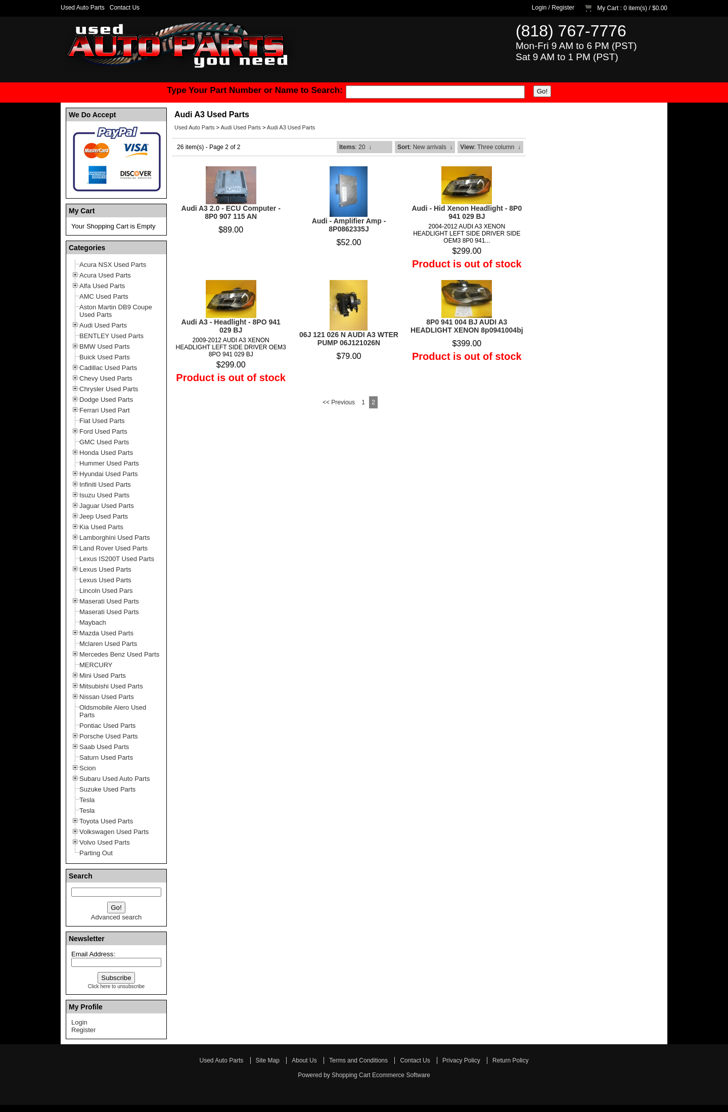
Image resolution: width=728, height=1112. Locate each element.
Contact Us (125, 7)
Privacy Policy (461, 1060)
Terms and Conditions (358, 1060)
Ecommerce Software (401, 1075)
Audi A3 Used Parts (291, 127)
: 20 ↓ (355, 147)
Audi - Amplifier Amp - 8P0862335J (349, 225)
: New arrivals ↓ (424, 147)
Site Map (268, 1060)
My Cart (607, 8)
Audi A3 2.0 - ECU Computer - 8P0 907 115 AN (231, 212)
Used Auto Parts (83, 7)
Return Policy (510, 1060)
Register (563, 7)
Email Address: (93, 954)
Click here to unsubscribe (116, 986)
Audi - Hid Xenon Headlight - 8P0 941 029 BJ (467, 212)
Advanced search (116, 917)
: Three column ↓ (490, 147)
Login (539, 7)
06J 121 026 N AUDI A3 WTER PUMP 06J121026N (348, 339)
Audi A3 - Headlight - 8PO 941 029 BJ (231, 326)
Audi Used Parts (240, 127)
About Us (304, 1060)
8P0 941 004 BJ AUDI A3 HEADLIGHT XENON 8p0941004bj (467, 326)
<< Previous (339, 402)
